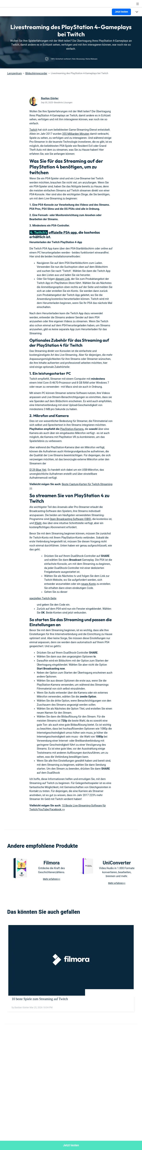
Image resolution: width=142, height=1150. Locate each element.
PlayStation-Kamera (71, 429)
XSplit (38, 523)
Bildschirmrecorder (36, 73)
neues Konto (88, 584)
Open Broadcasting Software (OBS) (70, 519)
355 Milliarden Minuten (75, 133)
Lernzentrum (14, 73)
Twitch (33, 129)
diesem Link (62, 279)
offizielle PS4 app (63, 232)
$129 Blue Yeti (37, 469)
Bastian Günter (50, 98)
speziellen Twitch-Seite (42, 598)
